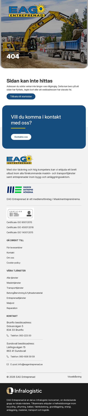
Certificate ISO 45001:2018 (20, 227)
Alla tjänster (12, 277)
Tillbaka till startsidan (21, 96)
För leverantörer (14, 247)
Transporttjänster (15, 287)
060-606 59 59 (27, 356)
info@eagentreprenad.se (30, 364)
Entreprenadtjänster (16, 298)
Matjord (10, 303)
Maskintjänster (14, 282)
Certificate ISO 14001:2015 (20, 232)
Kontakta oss (21, 137)
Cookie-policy (13, 262)
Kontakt (10, 252)
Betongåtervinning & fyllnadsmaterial (24, 293)
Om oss (10, 257)
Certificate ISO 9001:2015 (19, 222)
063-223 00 (25, 335)
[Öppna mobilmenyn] (77, 10)
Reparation (12, 308)
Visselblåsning (74, 376)
